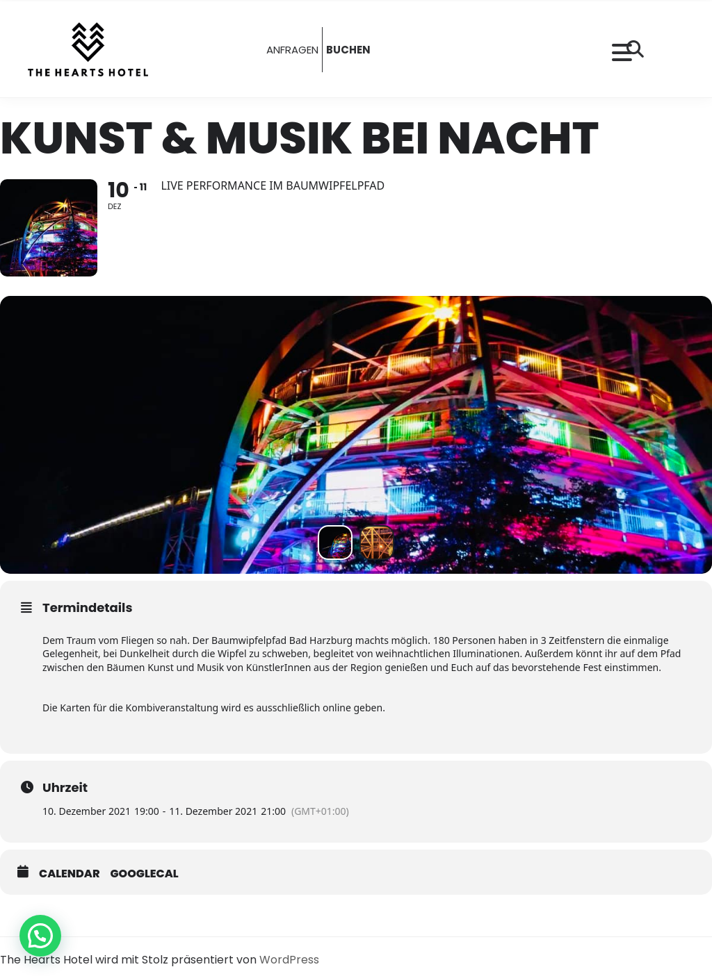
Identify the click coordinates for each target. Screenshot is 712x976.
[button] (40, 936)
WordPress (289, 960)
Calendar (69, 874)
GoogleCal (145, 874)
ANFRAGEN (292, 49)
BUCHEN (348, 49)
